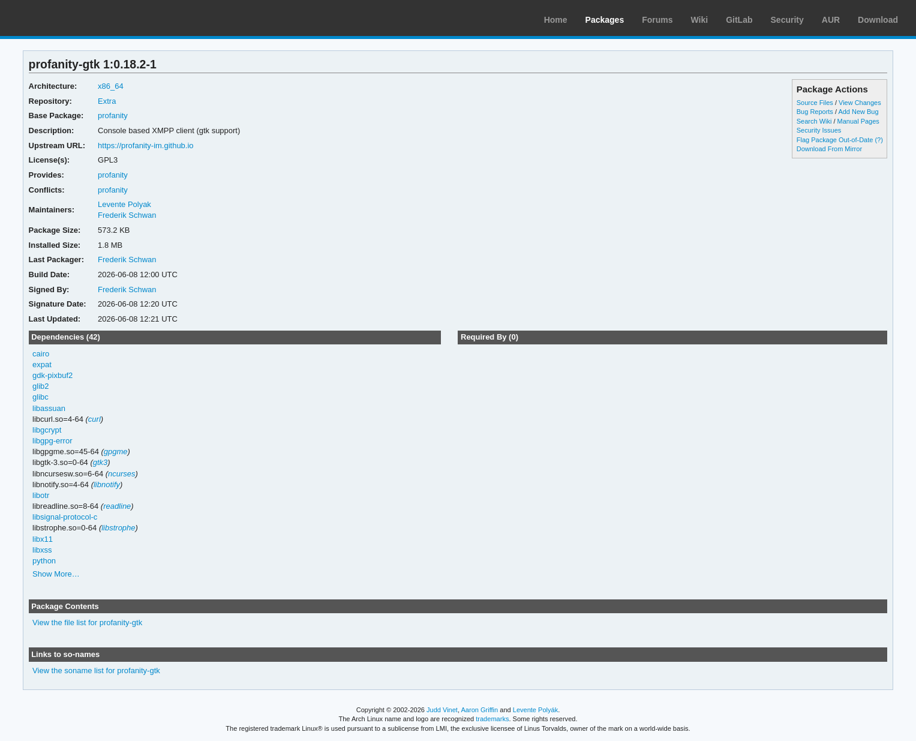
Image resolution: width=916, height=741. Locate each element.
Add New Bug (858, 111)
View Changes (860, 102)
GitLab (739, 20)
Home (555, 20)
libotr (40, 495)
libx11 (42, 539)
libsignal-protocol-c (64, 516)
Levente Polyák (535, 709)
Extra (107, 101)
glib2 (40, 386)
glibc (40, 396)
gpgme (116, 451)
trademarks (492, 718)
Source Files (815, 102)
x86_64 (111, 86)
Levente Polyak (124, 204)
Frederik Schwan (127, 215)
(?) (878, 139)
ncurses (121, 473)
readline (117, 506)
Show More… (56, 573)
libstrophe (118, 527)
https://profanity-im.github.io (146, 145)
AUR (831, 20)
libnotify (107, 484)
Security (787, 20)
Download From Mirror (829, 148)
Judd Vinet (442, 709)
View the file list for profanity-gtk (87, 622)
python (44, 560)
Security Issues (819, 130)
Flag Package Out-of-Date (835, 139)
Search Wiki (814, 121)
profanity (113, 115)
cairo (40, 353)
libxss (42, 549)
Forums (657, 20)
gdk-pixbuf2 (52, 375)
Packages (604, 20)
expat (42, 364)
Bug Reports (815, 111)
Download (878, 20)
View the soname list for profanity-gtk (96, 670)
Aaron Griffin (479, 709)
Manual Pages (858, 121)
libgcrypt (46, 429)
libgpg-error (52, 440)
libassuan (48, 408)
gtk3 (100, 462)
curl (94, 419)
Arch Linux (66, 18)
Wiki (699, 20)
